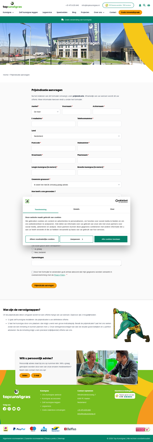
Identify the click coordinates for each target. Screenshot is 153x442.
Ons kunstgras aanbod (51, 394)
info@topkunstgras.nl (91, 5)
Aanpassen (76, 239)
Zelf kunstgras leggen (28, 12)
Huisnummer (82, 143)
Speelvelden (62, 12)
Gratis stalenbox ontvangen (53, 410)
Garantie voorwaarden (34, 438)
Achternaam (98, 106)
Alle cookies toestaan (111, 239)
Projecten (85, 12)
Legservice (47, 12)
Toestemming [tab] (40, 209)
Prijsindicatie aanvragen (44, 285)
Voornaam (66, 106)
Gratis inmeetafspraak (130, 12)
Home (5, 75)
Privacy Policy (59, 275)
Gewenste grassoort (40, 179)
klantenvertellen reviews (118, 5)
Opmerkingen (38, 257)
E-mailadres (37, 118)
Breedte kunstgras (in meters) (90, 167)
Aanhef (35, 106)
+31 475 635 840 (72, 5)
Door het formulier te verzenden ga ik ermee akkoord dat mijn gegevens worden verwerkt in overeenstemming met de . (72, 273)
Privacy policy (50, 438)
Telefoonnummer (84, 118)
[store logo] (12, 4)
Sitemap (61, 438)
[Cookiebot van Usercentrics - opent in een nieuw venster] (117, 201)
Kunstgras (8, 12)
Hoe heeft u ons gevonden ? (44, 191)
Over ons (99, 12)
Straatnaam (37, 155)
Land (34, 130)
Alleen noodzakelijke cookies (42, 239)
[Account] (140, 5)
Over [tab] (112, 209)
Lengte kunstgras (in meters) (44, 167)
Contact (113, 12)
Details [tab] (76, 209)
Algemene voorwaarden (13, 438)
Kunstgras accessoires (51, 398)
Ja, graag (38, 249)
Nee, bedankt (40, 252)
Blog (74, 12)
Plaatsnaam (82, 155)
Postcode (36, 143)
